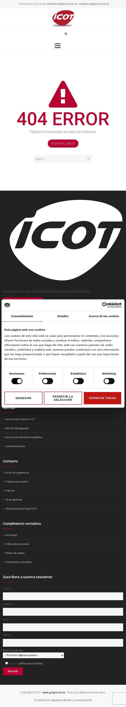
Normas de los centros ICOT (20, 419)
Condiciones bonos (15, 446)
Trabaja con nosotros (16, 481)
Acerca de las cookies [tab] (104, 316)
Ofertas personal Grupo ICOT (21, 508)
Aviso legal (11, 535)
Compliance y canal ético (18, 562)
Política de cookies (15, 553)
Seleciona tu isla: (33, 652)
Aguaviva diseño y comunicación (72, 700)
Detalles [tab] (63, 316)
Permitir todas (102, 398)
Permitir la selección (63, 398)
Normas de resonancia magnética (23, 437)
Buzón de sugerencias (17, 472)
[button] (58, 45)
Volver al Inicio (63, 143)
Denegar (23, 398)
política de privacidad (31, 663)
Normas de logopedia (17, 428)
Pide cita (10, 490)
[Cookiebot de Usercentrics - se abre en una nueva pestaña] (105, 305)
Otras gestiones (14, 499)
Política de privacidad (17, 544)
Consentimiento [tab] (22, 316)
